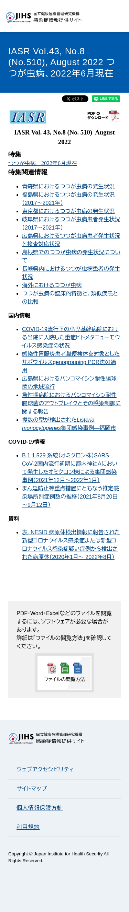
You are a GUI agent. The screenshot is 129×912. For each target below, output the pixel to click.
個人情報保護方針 (40, 808)
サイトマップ (32, 789)
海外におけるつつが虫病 (52, 285)
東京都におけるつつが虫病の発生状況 (68, 211)
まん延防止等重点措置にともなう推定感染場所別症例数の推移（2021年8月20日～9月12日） (70, 497)
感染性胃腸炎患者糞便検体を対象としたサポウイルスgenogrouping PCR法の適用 (71, 362)
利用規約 (28, 827)
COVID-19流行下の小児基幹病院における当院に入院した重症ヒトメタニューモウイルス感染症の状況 (71, 337)
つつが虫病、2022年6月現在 (42, 163)
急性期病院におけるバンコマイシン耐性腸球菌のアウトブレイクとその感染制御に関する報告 (71, 403)
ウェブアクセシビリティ (45, 769)
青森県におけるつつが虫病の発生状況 (68, 186)
